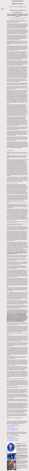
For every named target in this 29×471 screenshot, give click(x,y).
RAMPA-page (3, 8)
